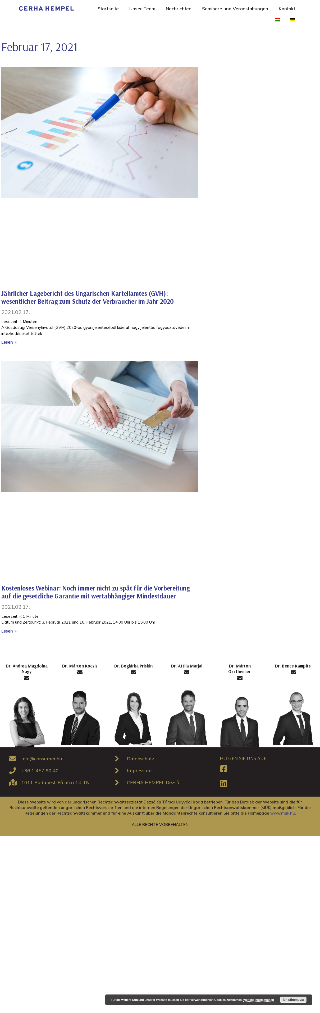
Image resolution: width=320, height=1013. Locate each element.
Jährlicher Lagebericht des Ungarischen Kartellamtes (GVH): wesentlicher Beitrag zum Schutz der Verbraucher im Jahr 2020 (87, 297)
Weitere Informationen (258, 999)
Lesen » (9, 342)
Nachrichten (178, 8)
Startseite (108, 8)
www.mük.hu (282, 813)
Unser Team (142, 8)
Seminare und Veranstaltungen (235, 8)
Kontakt (287, 8)
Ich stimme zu (293, 1000)
